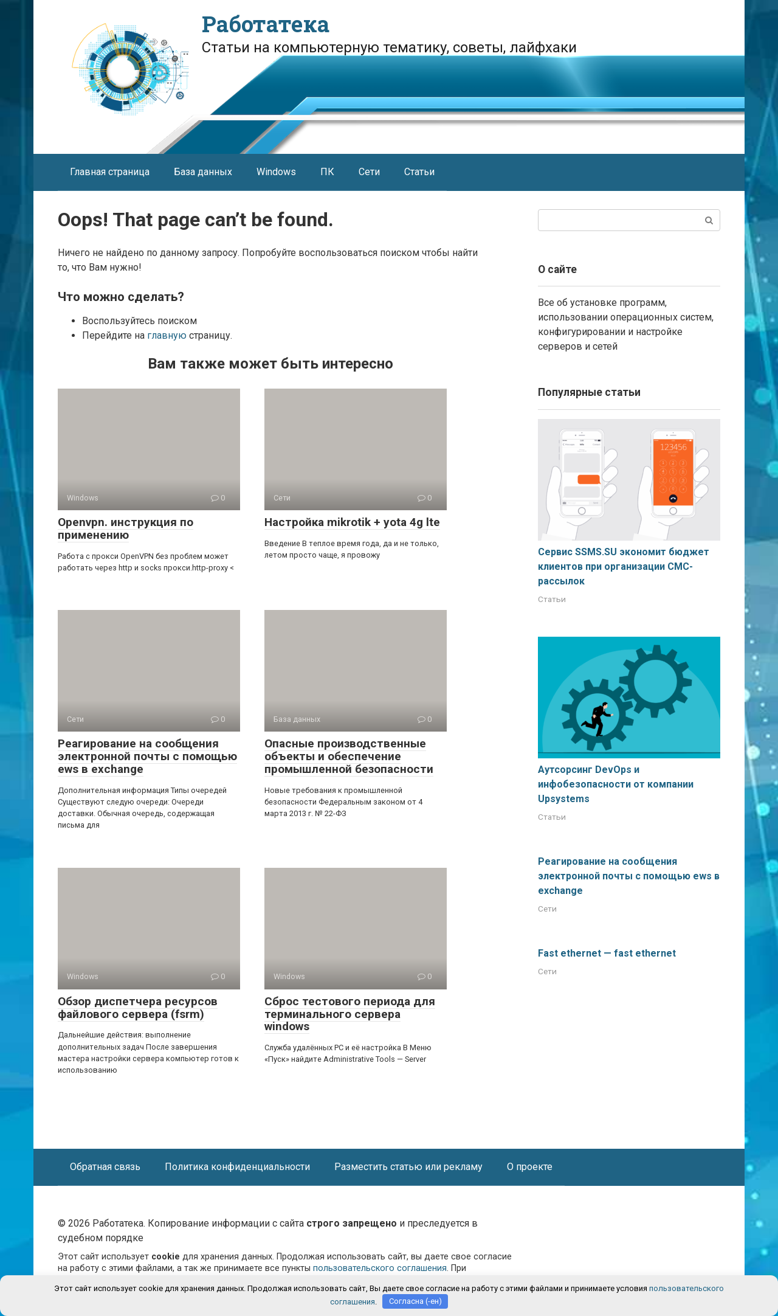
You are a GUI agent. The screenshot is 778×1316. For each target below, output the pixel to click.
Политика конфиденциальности (237, 1166)
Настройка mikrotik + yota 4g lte (352, 522)
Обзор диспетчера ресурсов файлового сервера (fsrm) (138, 1007)
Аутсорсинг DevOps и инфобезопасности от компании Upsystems (616, 784)
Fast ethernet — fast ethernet (607, 953)
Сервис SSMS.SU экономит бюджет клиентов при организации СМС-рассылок (623, 566)
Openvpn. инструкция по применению (125, 528)
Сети (369, 172)
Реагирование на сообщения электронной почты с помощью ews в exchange (147, 756)
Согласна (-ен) (415, 1301)
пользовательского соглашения (380, 1268)
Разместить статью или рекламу (408, 1166)
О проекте (530, 1166)
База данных (203, 172)
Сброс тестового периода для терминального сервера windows (349, 1014)
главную (167, 335)
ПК (327, 172)
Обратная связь (105, 1166)
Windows (276, 172)
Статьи (419, 172)
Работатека (265, 23)
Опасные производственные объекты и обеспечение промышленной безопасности (348, 756)
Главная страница (110, 172)
